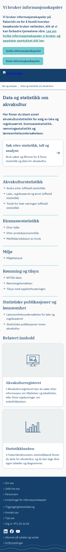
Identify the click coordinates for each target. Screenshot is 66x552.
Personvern (11, 494)
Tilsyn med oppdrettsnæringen (26, 289)
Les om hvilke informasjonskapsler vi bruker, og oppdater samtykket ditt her (31, 36)
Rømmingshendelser (20, 283)
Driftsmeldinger (14, 543)
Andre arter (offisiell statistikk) (26, 188)
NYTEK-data (14, 277)
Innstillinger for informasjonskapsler (25, 500)
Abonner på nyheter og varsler (22, 537)
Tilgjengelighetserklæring (19, 507)
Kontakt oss (11, 512)
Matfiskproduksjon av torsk (24, 238)
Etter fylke (13, 227)
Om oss (9, 483)
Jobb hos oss (12, 488)
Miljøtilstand (14, 258)
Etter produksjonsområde (23, 233)
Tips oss (9, 518)
